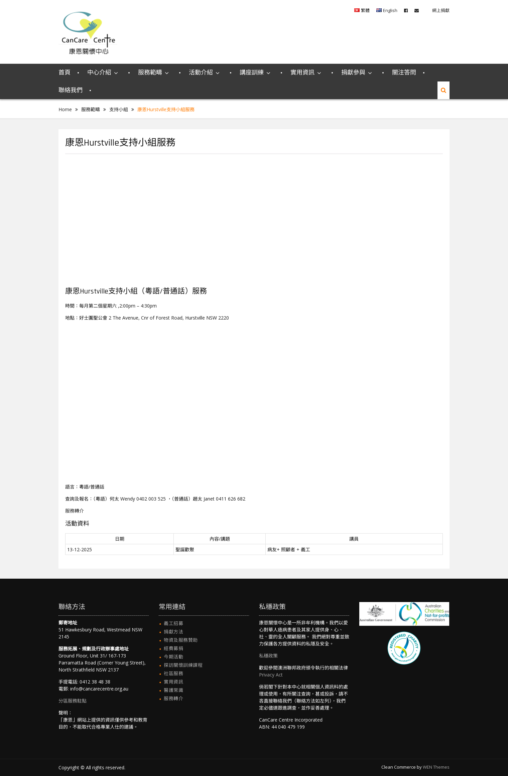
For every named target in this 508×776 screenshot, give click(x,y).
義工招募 (173, 623)
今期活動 (173, 656)
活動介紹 (201, 72)
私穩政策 (268, 655)
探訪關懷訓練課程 (183, 665)
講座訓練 (252, 72)
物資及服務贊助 (181, 640)
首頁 (64, 72)
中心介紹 (99, 72)
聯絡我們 (70, 90)
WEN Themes (436, 767)
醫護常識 (173, 690)
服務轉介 (74, 511)
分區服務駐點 (72, 701)
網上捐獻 (441, 10)
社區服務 (173, 673)
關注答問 (404, 72)
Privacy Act (271, 674)
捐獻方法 (173, 631)
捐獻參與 (353, 72)
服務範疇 (150, 72)
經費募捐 (173, 648)
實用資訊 (302, 72)
